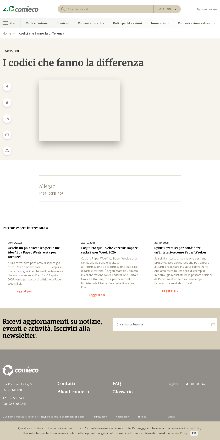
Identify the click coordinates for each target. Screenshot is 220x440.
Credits (171, 416)
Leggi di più (23, 291)
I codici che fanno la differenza (40, 33)
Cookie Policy (192, 428)
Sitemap (142, 416)
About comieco (73, 391)
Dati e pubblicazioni (127, 23)
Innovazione (160, 23)
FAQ (117, 383)
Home (7, 33)
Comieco (63, 23)
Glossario (123, 391)
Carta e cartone (37, 23)
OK (194, 433)
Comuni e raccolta (91, 23)
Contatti (66, 383)
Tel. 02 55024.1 (13, 398)
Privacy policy (100, 416)
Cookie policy (122, 416)
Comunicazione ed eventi (196, 23)
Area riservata (207, 9)
